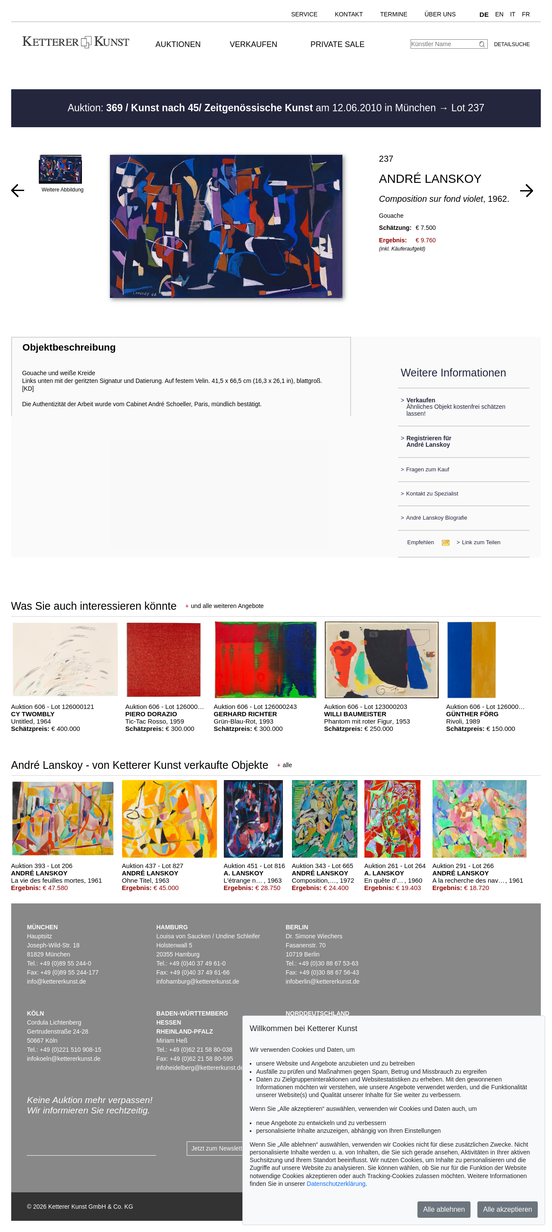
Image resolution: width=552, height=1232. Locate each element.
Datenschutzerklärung (336, 1183)
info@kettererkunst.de (56, 981)
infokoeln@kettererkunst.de (63, 1058)
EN (499, 14)
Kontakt (349, 14)
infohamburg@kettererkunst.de (197, 981)
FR (526, 14)
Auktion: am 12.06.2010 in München (253, 107)
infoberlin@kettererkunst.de (322, 981)
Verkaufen (253, 44)
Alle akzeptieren (507, 1209)
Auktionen (178, 44)
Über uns (439, 14)
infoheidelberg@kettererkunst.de (200, 1067)
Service (304, 14)
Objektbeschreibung (69, 347)
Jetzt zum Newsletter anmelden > (236, 1148)
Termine (393, 14)
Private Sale (337, 44)
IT (512, 14)
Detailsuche (512, 44)
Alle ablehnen (444, 1209)
